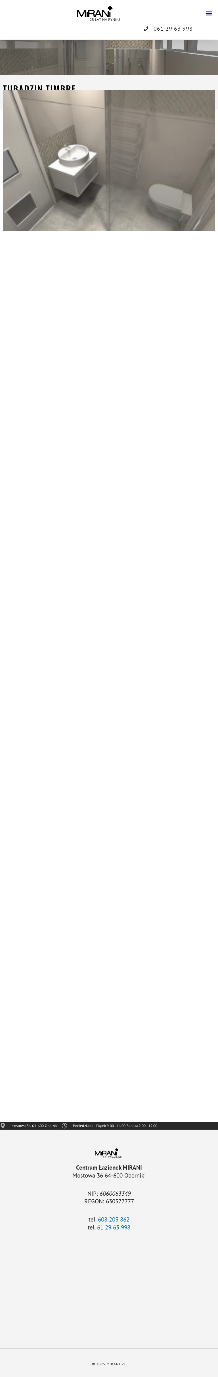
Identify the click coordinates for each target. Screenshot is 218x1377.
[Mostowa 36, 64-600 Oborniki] (109, 1290)
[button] (209, 13)
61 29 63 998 (113, 1227)
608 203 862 (113, 1219)
